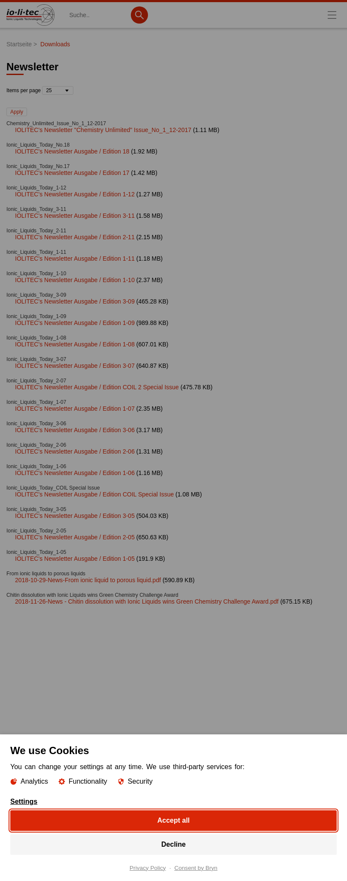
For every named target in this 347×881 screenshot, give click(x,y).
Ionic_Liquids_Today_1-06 (36, 466)
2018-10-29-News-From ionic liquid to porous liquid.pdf (88, 580)
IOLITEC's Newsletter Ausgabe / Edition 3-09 (75, 301)
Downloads (55, 44)
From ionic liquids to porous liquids (45, 574)
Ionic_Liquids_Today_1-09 (36, 316)
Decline (173, 844)
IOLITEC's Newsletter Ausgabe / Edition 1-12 (75, 194)
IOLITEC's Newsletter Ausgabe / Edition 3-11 (75, 215)
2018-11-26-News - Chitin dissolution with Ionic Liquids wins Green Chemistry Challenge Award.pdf (147, 601)
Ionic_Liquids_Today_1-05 (36, 552)
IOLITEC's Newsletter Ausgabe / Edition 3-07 (75, 365)
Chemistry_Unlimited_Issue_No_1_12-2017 (56, 123)
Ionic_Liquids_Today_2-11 (36, 231)
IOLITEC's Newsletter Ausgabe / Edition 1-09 (75, 322)
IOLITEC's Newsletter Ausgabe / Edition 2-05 (75, 537)
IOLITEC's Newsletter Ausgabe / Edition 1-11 (75, 258)
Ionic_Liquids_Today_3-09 (36, 295)
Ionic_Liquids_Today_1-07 (36, 402)
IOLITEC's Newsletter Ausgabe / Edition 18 (72, 151)
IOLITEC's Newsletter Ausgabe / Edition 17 (72, 172)
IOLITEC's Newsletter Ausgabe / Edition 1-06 (75, 472)
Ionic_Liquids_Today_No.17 (37, 166)
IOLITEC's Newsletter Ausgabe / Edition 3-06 (75, 430)
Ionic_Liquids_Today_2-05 (36, 531)
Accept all (173, 820)
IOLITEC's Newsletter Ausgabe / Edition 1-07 (75, 408)
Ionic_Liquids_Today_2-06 (36, 445)
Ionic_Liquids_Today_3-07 (36, 359)
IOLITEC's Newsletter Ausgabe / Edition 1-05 (75, 558)
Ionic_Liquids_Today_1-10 (36, 274)
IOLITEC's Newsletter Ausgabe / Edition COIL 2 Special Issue (97, 387)
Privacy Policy (148, 868)
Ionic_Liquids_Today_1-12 (36, 188)
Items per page (23, 90)
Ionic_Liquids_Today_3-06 (36, 424)
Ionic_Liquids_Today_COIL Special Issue (53, 488)
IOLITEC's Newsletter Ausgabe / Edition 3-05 (75, 515)
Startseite (19, 44)
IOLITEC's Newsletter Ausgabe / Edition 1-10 (75, 280)
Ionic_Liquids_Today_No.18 (37, 145)
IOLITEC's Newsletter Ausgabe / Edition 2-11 (75, 237)
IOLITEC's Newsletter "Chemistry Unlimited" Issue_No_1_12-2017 (103, 129)
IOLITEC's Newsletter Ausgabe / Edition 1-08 (75, 344)
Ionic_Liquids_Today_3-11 (36, 209)
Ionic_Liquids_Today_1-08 (36, 338)
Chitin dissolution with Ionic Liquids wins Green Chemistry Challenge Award (92, 595)
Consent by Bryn (195, 868)
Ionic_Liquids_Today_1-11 (36, 252)
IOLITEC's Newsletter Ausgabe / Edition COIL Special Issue (94, 494)
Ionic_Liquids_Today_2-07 (36, 381)
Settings (23, 801)
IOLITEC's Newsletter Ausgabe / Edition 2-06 (75, 451)
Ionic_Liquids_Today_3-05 (36, 509)
